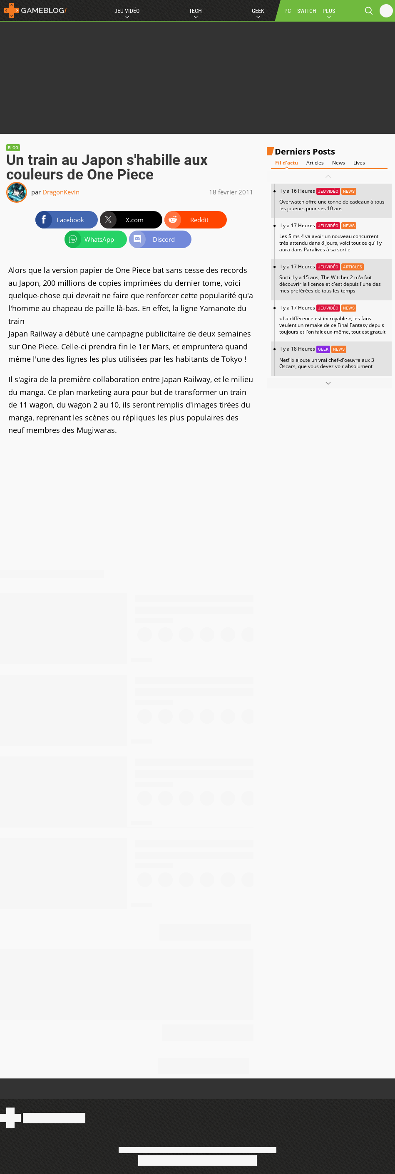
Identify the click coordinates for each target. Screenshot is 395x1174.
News (338, 162)
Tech (195, 10)
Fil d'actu (286, 162)
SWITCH (306, 10)
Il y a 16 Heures (333, 199)
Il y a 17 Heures (333, 237)
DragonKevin (60, 192)
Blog (13, 147)
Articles (315, 162)
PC (287, 10)
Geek (258, 10)
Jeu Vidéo (126, 10)
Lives (359, 162)
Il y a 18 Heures (333, 357)
